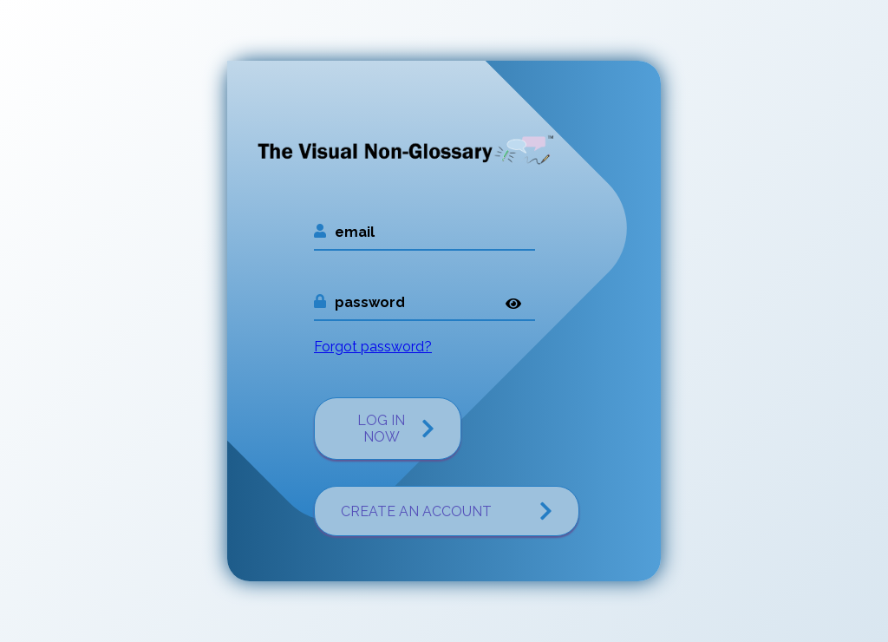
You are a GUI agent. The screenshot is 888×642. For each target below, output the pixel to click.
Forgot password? (373, 346)
